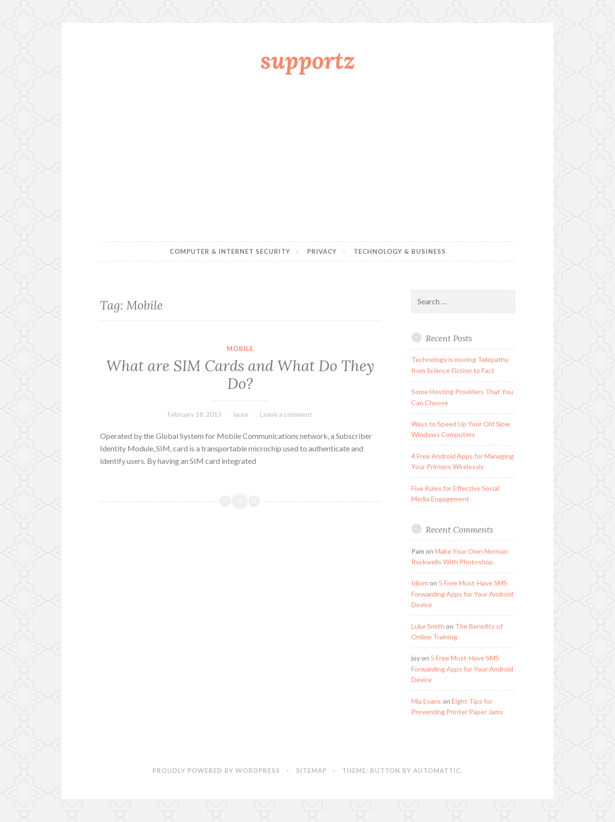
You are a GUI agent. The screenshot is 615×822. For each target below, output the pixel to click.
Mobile (240, 348)
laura (241, 414)
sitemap (311, 770)
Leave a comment (286, 414)
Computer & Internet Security (230, 251)
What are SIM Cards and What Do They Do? (240, 375)
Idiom (419, 583)
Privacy (322, 251)
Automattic (437, 770)
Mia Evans (426, 701)
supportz (307, 60)
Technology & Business (400, 251)
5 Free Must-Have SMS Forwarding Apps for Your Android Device (462, 594)
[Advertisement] (307, 160)
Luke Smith (427, 626)
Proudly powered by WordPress (216, 770)
